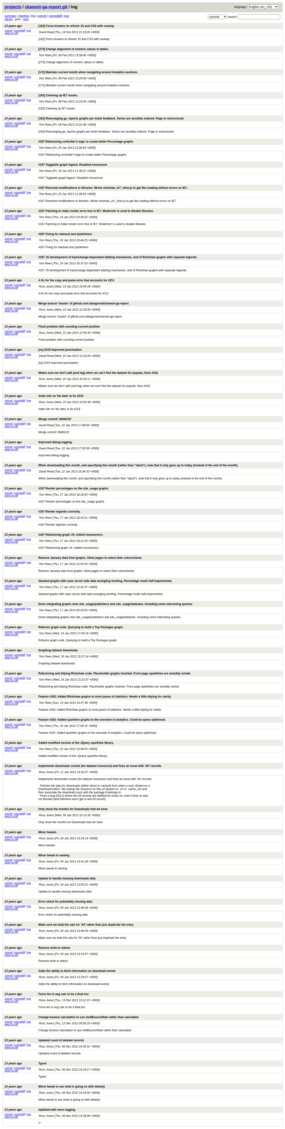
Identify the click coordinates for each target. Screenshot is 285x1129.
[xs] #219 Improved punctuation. (43, 349)
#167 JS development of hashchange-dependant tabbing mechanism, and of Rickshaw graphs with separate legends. (101, 257)
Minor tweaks (30, 832)
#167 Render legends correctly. (43, 511)
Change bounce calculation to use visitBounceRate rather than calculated (71, 1017)
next (26, 19)
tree (66, 16)
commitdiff (55, 16)
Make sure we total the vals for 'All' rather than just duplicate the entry (69, 924)
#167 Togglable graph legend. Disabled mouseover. (56, 164)
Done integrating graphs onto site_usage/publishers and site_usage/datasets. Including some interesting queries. (99, 604)
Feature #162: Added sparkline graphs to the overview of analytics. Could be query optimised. (85, 719)
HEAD (8, 19)
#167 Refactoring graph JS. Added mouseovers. (54, 534)
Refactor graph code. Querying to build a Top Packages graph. (64, 627)
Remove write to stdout (37, 947)
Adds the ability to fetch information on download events (60, 971)
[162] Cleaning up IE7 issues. (41, 95)
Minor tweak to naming (37, 855)
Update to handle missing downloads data (50, 878)
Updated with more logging (40, 1109)
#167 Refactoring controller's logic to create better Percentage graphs (69, 141)
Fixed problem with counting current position (52, 326)
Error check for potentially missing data (48, 901)
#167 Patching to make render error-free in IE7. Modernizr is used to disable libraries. (79, 211)
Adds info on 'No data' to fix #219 (44, 396)
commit (41, 16)
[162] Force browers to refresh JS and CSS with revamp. (60, 26)
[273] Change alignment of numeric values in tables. (57, 49)
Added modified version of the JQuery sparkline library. (59, 742)
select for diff (11, 33)
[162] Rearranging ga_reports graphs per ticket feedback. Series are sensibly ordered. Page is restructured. (94, 118)
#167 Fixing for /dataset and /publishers (48, 234)
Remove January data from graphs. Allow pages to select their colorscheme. (73, 557)
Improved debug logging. (38, 442)
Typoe (25, 1063)
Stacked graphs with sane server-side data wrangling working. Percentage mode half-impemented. (88, 581)
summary (10, 16)
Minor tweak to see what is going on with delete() (55, 1086)
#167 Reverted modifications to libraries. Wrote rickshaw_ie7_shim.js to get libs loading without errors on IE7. (96, 188)
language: (240, 7)
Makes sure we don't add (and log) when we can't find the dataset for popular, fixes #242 (81, 373)
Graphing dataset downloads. (41, 650)
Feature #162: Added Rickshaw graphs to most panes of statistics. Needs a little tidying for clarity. (88, 696)
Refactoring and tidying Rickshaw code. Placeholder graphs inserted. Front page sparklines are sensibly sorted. (98, 673)
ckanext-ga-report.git (46, 7)
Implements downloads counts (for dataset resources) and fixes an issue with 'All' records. (83, 766)
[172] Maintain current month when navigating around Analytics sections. (71, 72)
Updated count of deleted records (44, 1040)
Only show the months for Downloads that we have (56, 809)
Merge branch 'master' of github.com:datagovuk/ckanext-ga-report (66, 303)
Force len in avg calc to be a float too (47, 994)
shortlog (24, 16)
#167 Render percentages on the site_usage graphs (56, 488)
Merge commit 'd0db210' (38, 419)
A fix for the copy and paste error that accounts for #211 (59, 280)
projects (13, 7)
